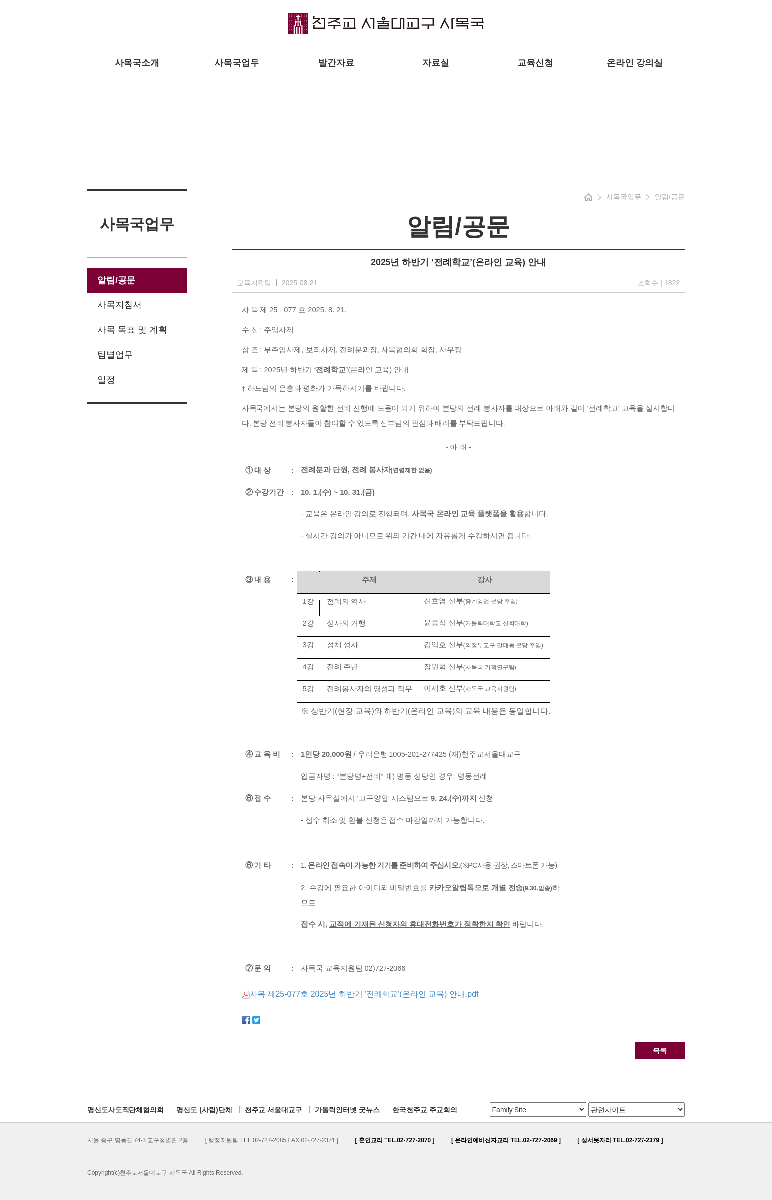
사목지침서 (119, 305)
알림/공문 (116, 280)
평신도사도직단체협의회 (125, 1109)
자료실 (435, 63)
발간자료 (336, 63)
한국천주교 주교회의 (424, 1109)
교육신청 (535, 63)
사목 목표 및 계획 (132, 330)
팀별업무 (115, 355)
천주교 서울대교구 (273, 1109)
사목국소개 (137, 63)
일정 (106, 380)
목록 (660, 1050)
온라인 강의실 (635, 63)
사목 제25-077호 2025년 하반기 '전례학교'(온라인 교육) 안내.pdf (360, 994)
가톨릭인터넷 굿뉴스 (347, 1109)
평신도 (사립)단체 (204, 1109)
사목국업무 (236, 63)
